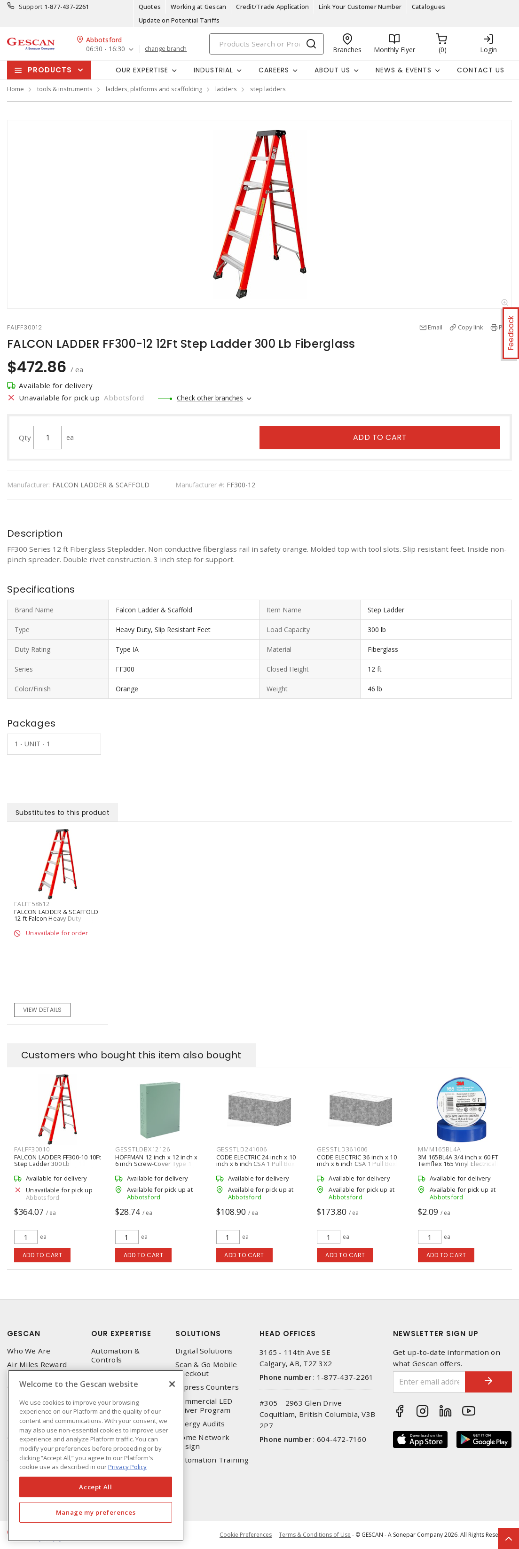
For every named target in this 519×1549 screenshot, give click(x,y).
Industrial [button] (213, 70)
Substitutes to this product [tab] (63, 812)
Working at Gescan (198, 6)
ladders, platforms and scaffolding (154, 89)
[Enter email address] (429, 1382)
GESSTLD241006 (241, 1149)
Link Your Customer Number (360, 6)
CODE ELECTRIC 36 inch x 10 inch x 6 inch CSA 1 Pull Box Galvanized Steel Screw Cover (357, 1167)
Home (15, 89)
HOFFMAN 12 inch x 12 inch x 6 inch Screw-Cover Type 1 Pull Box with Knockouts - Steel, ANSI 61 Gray (156, 1167)
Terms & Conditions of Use (315, 1535)
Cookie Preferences (246, 1535)
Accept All (95, 1487)
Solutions (198, 1333)
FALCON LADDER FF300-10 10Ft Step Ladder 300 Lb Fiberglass (57, 1163)
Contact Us (480, 70)
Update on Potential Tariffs (179, 20)
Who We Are (29, 1350)
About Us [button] (332, 70)
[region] (96, 1455)
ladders (226, 89)
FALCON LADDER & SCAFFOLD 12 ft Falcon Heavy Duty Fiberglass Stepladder (56, 918)
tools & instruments (65, 89)
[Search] (266, 44)
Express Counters (207, 1387)
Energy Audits (200, 1423)
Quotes (150, 6)
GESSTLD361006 (342, 1149)
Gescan (23, 1333)
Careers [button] (274, 70)
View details (42, 1010)
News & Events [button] (404, 70)
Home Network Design (202, 1442)
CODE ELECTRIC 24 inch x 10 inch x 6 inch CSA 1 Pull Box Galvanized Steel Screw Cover (256, 1167)
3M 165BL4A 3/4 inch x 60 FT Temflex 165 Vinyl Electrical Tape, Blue (458, 1163)
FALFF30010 (32, 1149)
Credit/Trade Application (272, 6)
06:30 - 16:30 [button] (105, 49)
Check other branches (210, 397)
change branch (166, 49)
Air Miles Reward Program (37, 1369)
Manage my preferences (96, 1512)
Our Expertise (121, 1333)
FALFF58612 (32, 904)
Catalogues (429, 6)
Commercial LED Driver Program (204, 1406)
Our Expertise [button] (142, 70)
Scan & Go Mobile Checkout (206, 1369)
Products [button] (50, 70)
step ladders (268, 89)
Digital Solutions (204, 1350)
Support (31, 6)
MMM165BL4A (439, 1149)
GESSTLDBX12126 (142, 1149)
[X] (172, 1384)
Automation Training (212, 1459)
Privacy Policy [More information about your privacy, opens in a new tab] (127, 1467)
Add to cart (380, 437)
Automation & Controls (115, 1355)
